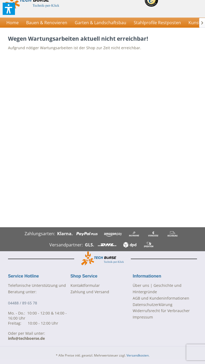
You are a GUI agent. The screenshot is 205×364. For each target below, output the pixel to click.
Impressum (143, 317)
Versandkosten (138, 355)
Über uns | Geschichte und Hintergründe (157, 288)
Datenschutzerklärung (152, 304)
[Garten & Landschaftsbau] (100, 23)
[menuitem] (12, 23)
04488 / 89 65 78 (22, 302)
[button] (9, 9)
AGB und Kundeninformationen (161, 298)
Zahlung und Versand (89, 291)
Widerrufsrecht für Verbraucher (161, 310)
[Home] (12, 23)
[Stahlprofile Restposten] (157, 23)
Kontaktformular (85, 285)
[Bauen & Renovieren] (46, 23)
